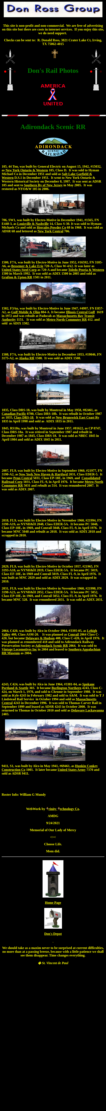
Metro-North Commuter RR (66, 319)
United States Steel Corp (19, 270)
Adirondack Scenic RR (51, 645)
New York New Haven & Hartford (43, 474)
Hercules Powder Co (51, 227)
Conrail (73, 634)
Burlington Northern (66, 688)
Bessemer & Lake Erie (27, 266)
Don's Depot (53, 934)
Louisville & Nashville (33, 223)
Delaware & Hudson (40, 638)
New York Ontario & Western (26, 170)
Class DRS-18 (23, 417)
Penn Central (22, 478)
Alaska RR (26, 358)
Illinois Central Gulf (80, 312)
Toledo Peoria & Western (86, 270)
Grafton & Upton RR (17, 277)
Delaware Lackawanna (87, 710)
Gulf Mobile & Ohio (25, 312)
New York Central (50, 231)
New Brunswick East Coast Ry (77, 417)
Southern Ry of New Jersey (43, 185)
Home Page (53, 902)
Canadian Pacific (14, 413)
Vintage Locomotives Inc (19, 649)
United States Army (72, 769)
